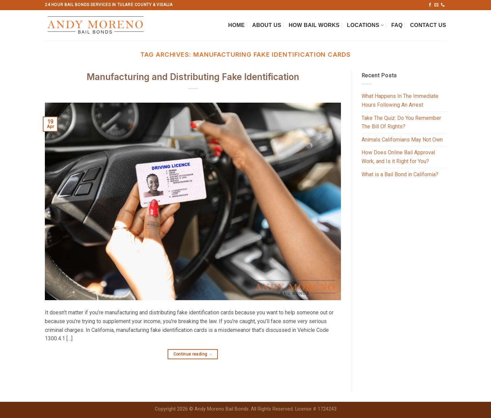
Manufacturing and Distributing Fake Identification (193, 77)
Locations (365, 25)
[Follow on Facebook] (430, 5)
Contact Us (428, 25)
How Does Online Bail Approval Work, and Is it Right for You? (398, 156)
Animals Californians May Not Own (402, 139)
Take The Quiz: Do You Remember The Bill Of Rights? (401, 122)
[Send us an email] (436, 5)
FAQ (397, 25)
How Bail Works (314, 25)
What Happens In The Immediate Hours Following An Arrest (400, 100)
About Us (266, 25)
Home (236, 25)
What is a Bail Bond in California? (400, 174)
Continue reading (193, 354)
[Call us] (443, 5)
